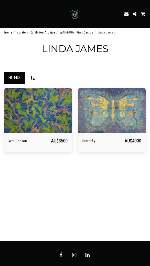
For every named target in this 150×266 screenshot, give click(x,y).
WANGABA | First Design (76, 32)
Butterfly (88, 141)
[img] (38, 110)
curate (21, 32)
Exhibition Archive (42, 32)
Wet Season (18, 141)
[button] (6, 13)
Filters (14, 77)
